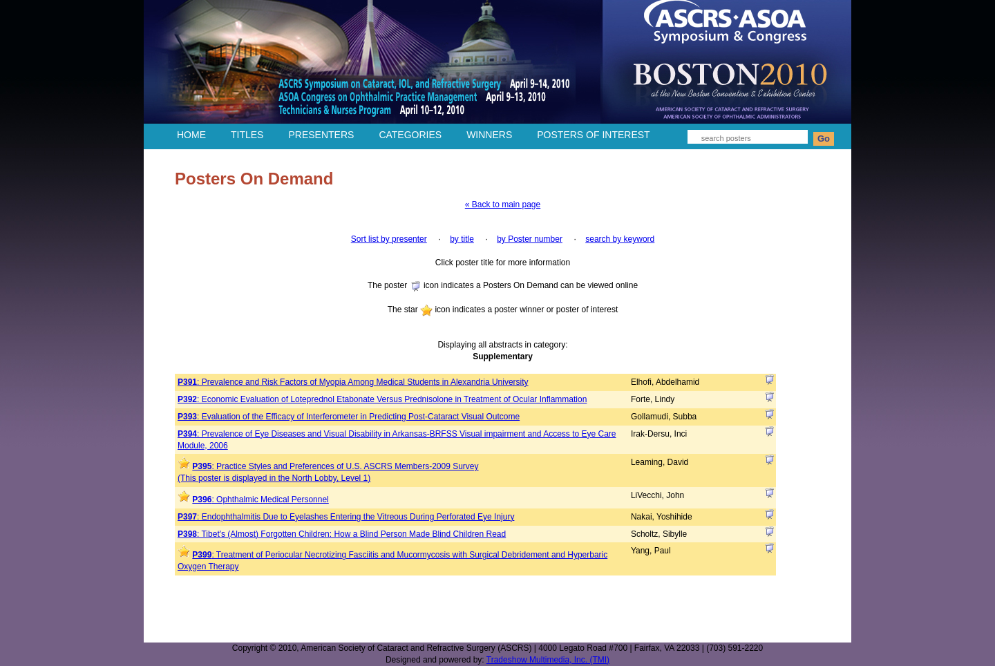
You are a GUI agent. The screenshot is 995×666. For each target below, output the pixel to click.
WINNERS (489, 134)
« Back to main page (502, 204)
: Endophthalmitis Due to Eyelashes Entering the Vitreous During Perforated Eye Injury (346, 517)
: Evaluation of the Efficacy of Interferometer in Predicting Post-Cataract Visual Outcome (349, 416)
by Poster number (529, 239)
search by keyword (619, 239)
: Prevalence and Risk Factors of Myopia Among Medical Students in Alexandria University (353, 382)
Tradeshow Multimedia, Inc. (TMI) (547, 660)
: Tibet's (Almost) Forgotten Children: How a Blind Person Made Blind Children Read (342, 534)
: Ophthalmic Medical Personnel (260, 499)
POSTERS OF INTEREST (593, 134)
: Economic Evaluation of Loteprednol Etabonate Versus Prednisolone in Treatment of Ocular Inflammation (382, 399)
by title (462, 239)
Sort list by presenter (389, 239)
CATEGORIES (410, 134)
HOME (191, 134)
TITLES (247, 134)
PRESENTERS (321, 134)
